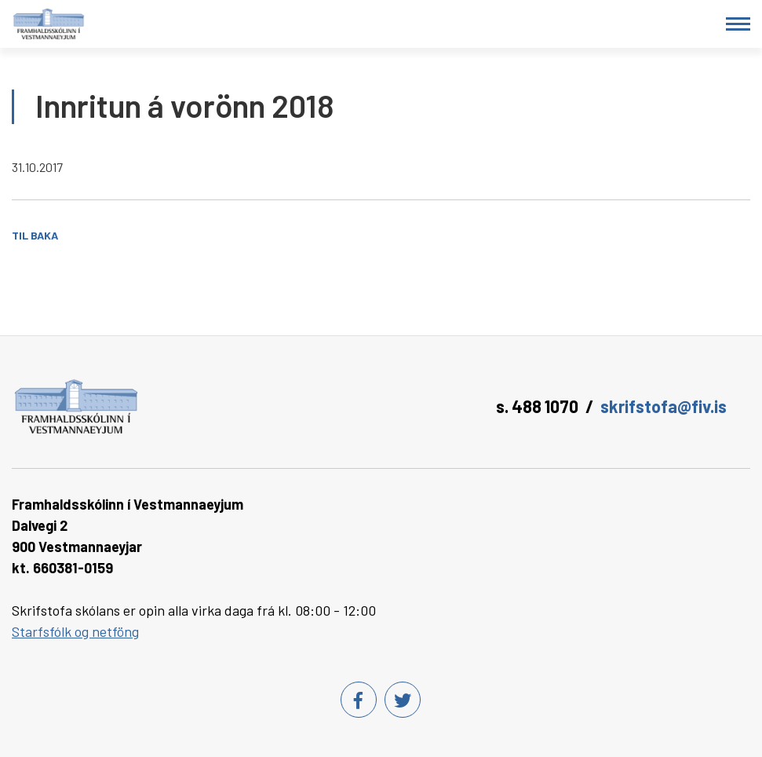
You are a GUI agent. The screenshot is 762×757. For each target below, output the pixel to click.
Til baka (35, 235)
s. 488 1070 (537, 406)
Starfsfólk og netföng (75, 631)
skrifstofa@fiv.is (663, 406)
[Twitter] (403, 700)
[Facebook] (359, 700)
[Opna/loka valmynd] (738, 24)
